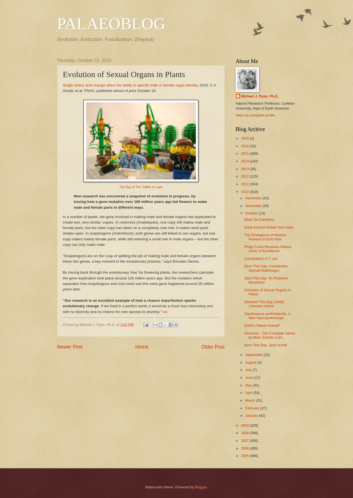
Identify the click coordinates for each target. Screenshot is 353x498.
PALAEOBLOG (111, 24)
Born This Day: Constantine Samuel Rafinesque (266, 268)
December (254, 198)
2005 (245, 456)
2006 (245, 448)
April (249, 393)
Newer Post (70, 347)
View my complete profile (255, 115)
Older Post (212, 347)
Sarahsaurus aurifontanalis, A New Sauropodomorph (267, 316)
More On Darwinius (259, 219)
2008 (245, 433)
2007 (245, 441)
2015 (245, 153)
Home (141, 347)
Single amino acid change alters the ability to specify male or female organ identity (130, 85)
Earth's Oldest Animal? (262, 325)
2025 (245, 138)
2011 (245, 184)
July (248, 370)
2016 (245, 146)
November (254, 206)
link (165, 312)
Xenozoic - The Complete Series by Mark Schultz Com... (269, 335)
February (252, 408)
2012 (245, 176)
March (250, 400)
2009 (245, 425)
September (254, 355)
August (251, 362)
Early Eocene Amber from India (268, 227)
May (249, 385)
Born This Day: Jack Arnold (265, 345)
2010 (245, 192)
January (252, 415)
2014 (245, 161)
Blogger (201, 487)
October (252, 213)
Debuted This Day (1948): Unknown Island (264, 304)
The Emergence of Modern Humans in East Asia (265, 237)
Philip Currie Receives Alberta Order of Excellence (267, 249)
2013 (245, 169)
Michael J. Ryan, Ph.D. (260, 96)
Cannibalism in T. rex (260, 259)
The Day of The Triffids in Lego (140, 187)
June (249, 377)
